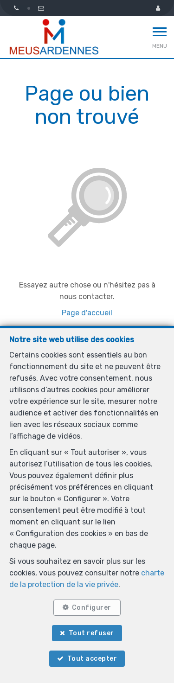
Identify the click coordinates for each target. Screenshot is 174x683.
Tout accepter (92, 659)
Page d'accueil (87, 312)
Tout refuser (91, 633)
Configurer (91, 608)
